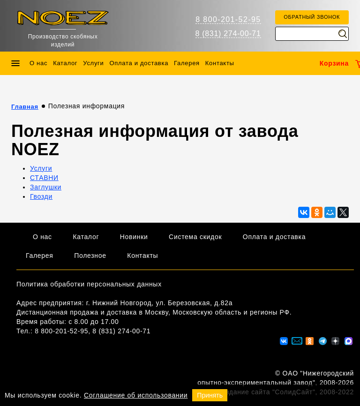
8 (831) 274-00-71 (228, 34)
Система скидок (195, 237)
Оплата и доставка (139, 63)
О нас (38, 63)
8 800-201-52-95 (228, 19)
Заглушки (45, 187)
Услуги (93, 63)
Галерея (187, 63)
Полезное (90, 255)
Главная (24, 106)
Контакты (219, 63)
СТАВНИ (44, 177)
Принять (210, 395)
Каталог (65, 63)
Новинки (134, 237)
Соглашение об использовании (136, 395)
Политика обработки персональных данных (89, 284)
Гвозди (41, 196)
